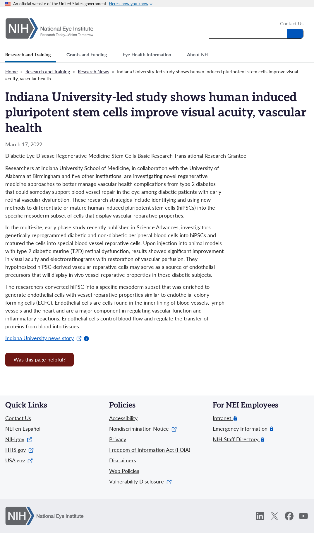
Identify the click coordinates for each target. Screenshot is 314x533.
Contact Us (291, 23)
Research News (93, 71)
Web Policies (124, 471)
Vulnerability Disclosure (140, 481)
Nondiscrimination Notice (143, 428)
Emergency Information (241, 429)
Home (11, 71)
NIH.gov (18, 439)
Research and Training (47, 71)
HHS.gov (19, 450)
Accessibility (123, 418)
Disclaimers (122, 460)
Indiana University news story (43, 338)
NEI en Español (22, 428)
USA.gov (19, 460)
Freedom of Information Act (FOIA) (149, 450)
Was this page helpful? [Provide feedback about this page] (39, 359)
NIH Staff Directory (236, 439)
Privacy (117, 439)
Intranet (223, 418)
